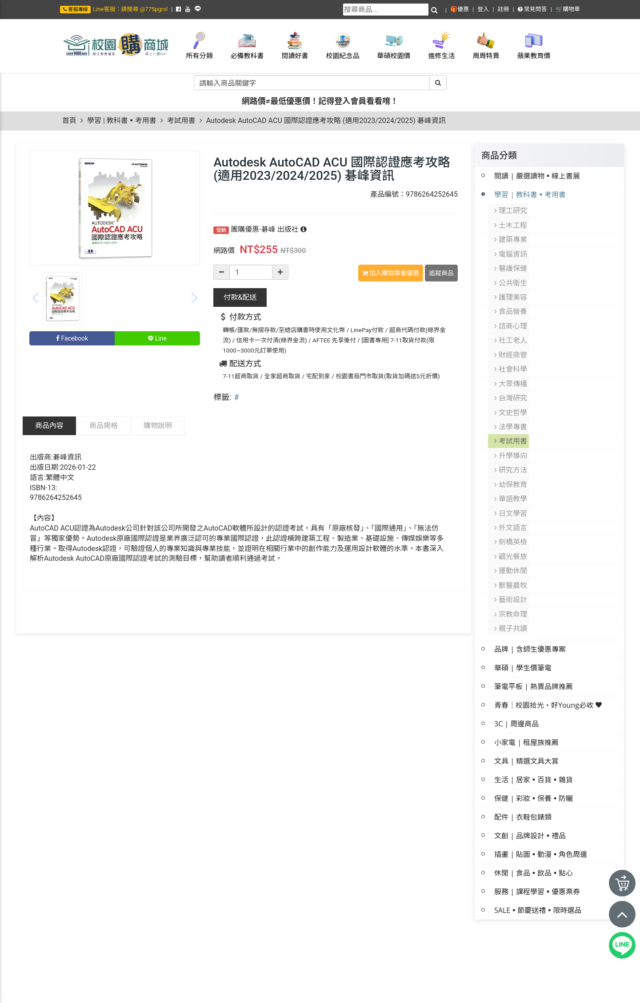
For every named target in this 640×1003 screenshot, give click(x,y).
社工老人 (511, 330)
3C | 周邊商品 (516, 691)
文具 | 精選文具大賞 (526, 728)
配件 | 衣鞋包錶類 (523, 784)
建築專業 (511, 237)
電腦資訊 (511, 250)
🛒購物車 (568, 9)
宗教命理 (511, 583)
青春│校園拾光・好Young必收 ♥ (548, 673)
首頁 (69, 120)
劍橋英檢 (511, 516)
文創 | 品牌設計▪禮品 (530, 803)
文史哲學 (511, 396)
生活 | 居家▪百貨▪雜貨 (533, 747)
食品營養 (511, 303)
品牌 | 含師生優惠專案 (530, 617)
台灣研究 (511, 383)
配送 (240, 297)
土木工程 (511, 223)
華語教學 (511, 476)
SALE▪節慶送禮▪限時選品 (537, 878)
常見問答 (532, 9)
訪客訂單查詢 (561, 990)
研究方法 (511, 450)
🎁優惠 (459, 9)
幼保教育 (511, 463)
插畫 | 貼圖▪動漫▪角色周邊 (540, 822)
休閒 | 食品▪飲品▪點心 (533, 840)
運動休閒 (511, 543)
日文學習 (511, 490)
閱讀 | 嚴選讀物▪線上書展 (537, 176)
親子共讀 (511, 596)
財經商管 (511, 343)
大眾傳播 (511, 370)
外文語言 (511, 503)
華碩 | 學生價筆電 (523, 635)
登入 (483, 9)
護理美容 (511, 290)
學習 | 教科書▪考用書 (121, 120)
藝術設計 (511, 570)
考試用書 (181, 120)
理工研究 (511, 210)
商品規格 (103, 425)
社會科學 (511, 356)
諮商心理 (511, 316)
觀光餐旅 (511, 530)
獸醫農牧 (511, 556)
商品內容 (49, 425)
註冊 (503, 9)
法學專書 (511, 410)
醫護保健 (511, 263)
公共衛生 (511, 276)
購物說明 (158, 425)
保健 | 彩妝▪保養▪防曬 (533, 766)
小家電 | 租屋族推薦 (526, 710)
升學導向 (511, 436)
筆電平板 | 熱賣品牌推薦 (533, 654)
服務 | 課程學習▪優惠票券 (537, 859)
